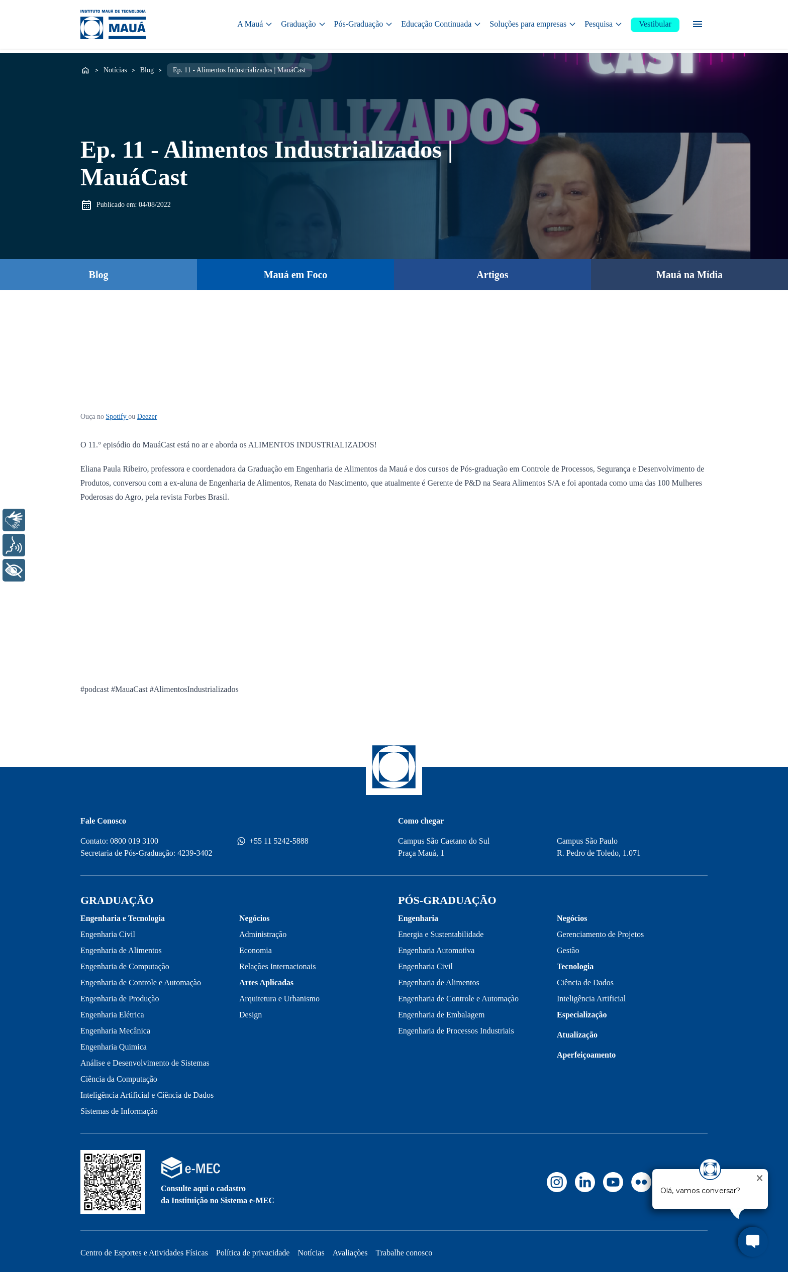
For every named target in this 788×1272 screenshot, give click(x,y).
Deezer (147, 413)
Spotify (117, 413)
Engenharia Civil (107, 931)
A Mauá (255, 25)
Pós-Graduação (363, 25)
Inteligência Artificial (591, 995)
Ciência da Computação (118, 1076)
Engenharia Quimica (113, 1043)
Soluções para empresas (532, 25)
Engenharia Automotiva (436, 947)
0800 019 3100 (134, 838)
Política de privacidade (253, 1249)
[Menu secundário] (697, 25)
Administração (262, 931)
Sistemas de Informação (119, 1108)
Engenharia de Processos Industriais (456, 1027)
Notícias (115, 67)
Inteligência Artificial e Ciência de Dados (147, 1092)
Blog (147, 67)
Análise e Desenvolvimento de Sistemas (145, 1060)
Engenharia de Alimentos (121, 947)
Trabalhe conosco (404, 1249)
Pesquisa (603, 25)
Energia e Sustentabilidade (440, 931)
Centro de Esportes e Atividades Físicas (144, 1249)
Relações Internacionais (277, 963)
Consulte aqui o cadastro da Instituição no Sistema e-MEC (217, 1191)
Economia (255, 947)
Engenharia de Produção (119, 995)
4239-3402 (194, 850)
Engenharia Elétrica (112, 1011)
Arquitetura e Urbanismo (279, 995)
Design (250, 1011)
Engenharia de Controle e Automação (140, 979)
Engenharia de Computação (124, 963)
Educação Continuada (441, 25)
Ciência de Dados (585, 979)
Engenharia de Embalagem (441, 1011)
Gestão (568, 947)
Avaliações (350, 1249)
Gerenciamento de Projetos (600, 931)
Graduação (303, 25)
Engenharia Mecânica (115, 1027)
